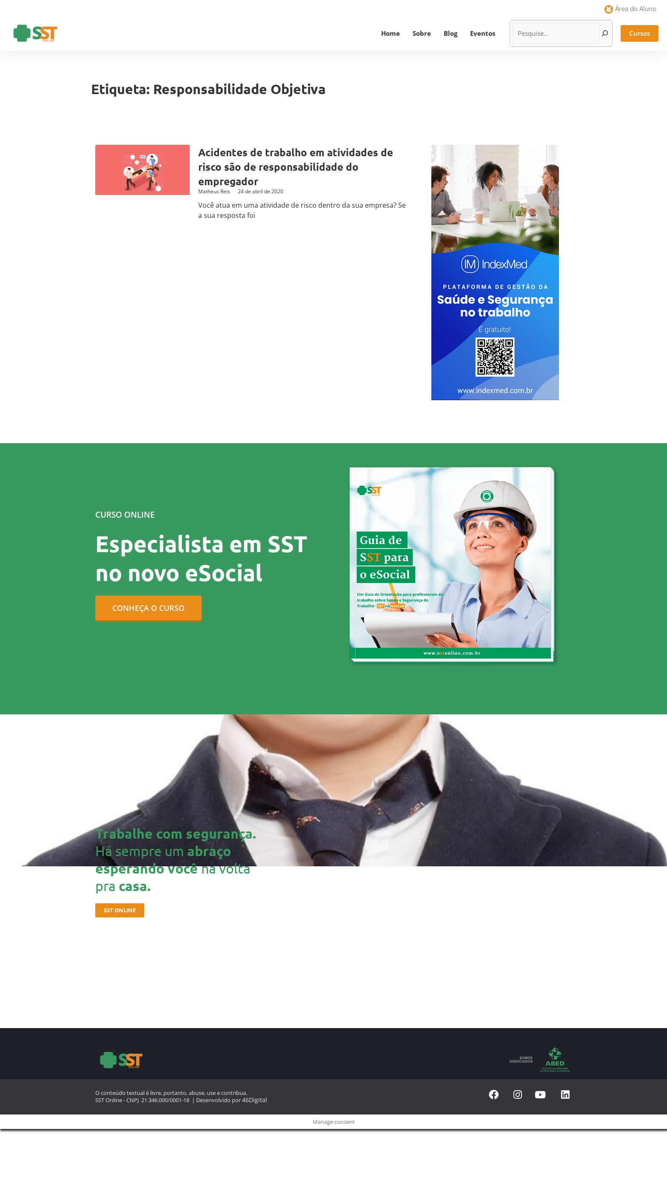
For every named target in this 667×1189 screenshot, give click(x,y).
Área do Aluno (635, 8)
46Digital (253, 1099)
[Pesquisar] (605, 33)
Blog (450, 33)
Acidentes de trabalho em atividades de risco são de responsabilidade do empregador (302, 166)
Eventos (482, 33)
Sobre (422, 33)
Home (390, 33)
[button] (639, 33)
